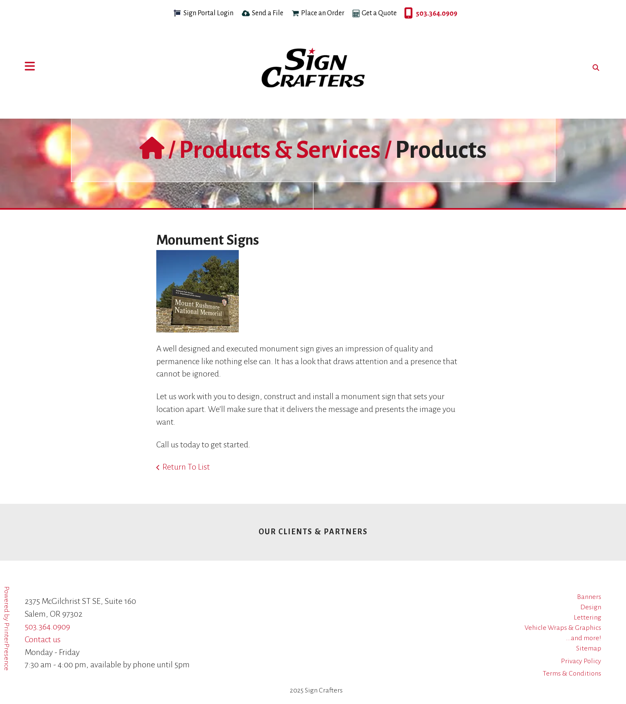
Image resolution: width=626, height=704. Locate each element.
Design (590, 607)
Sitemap (588, 648)
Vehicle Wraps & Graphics (563, 627)
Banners (589, 597)
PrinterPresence (6, 646)
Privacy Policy (581, 661)
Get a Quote (379, 13)
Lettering (587, 617)
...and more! (583, 638)
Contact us (43, 639)
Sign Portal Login (208, 13)
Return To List (186, 466)
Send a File (267, 13)
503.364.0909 (406, 13)
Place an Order (322, 13)
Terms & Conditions (572, 673)
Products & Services (280, 150)
